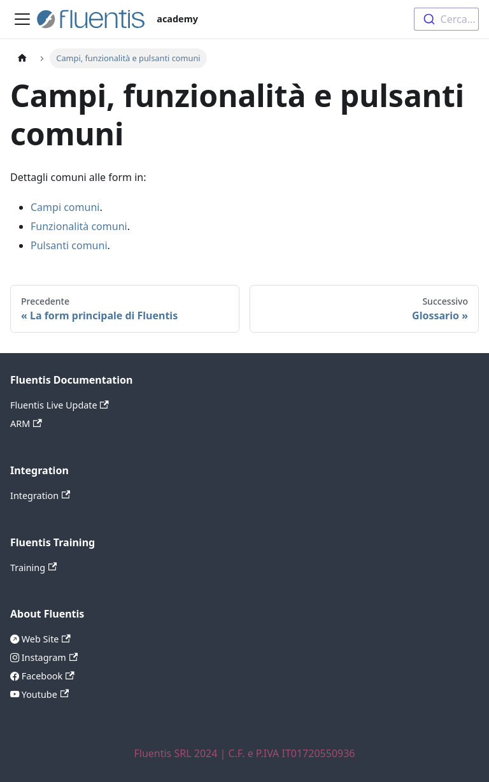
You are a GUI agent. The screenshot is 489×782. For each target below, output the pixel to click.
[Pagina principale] (22, 58)
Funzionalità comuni (79, 226)
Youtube (44, 694)
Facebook (46, 676)
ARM (26, 423)
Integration (40, 495)
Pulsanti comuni (69, 245)
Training (33, 567)
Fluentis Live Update (59, 405)
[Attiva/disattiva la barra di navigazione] (22, 19)
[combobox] (446, 19)
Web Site (45, 639)
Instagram (48, 657)
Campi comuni (65, 207)
